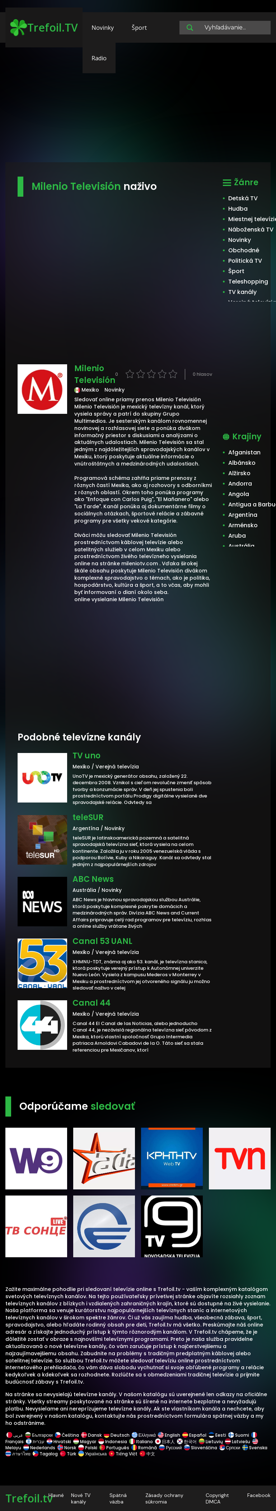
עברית (35, 1442)
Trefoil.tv (29, 1498)
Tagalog (45, 1454)
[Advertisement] (138, 106)
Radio (99, 58)
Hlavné (56, 1495)
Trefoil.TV (44, 27)
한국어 (187, 1442)
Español (194, 1435)
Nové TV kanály (80, 1498)
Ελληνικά (144, 1435)
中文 (147, 1454)
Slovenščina (200, 1448)
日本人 (165, 1442)
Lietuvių (211, 1442)
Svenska (254, 1448)
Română (144, 1448)
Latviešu (237, 1442)
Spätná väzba (118, 1498)
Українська (92, 1454)
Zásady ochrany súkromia (164, 1498)
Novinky (103, 28)
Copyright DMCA (217, 1498)
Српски (230, 1448)
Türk (68, 1454)
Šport (139, 28)
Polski (87, 1448)
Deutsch (117, 1435)
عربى (14, 1435)
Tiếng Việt (123, 1454)
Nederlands (39, 1448)
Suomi (238, 1435)
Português (114, 1448)
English (169, 1435)
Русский (170, 1448)
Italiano (141, 1442)
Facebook (259, 1495)
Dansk (91, 1435)
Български (39, 1435)
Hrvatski (59, 1442)
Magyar (84, 1442)
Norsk (66, 1448)
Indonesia (112, 1442)
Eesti (217, 1435)
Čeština (67, 1435)
